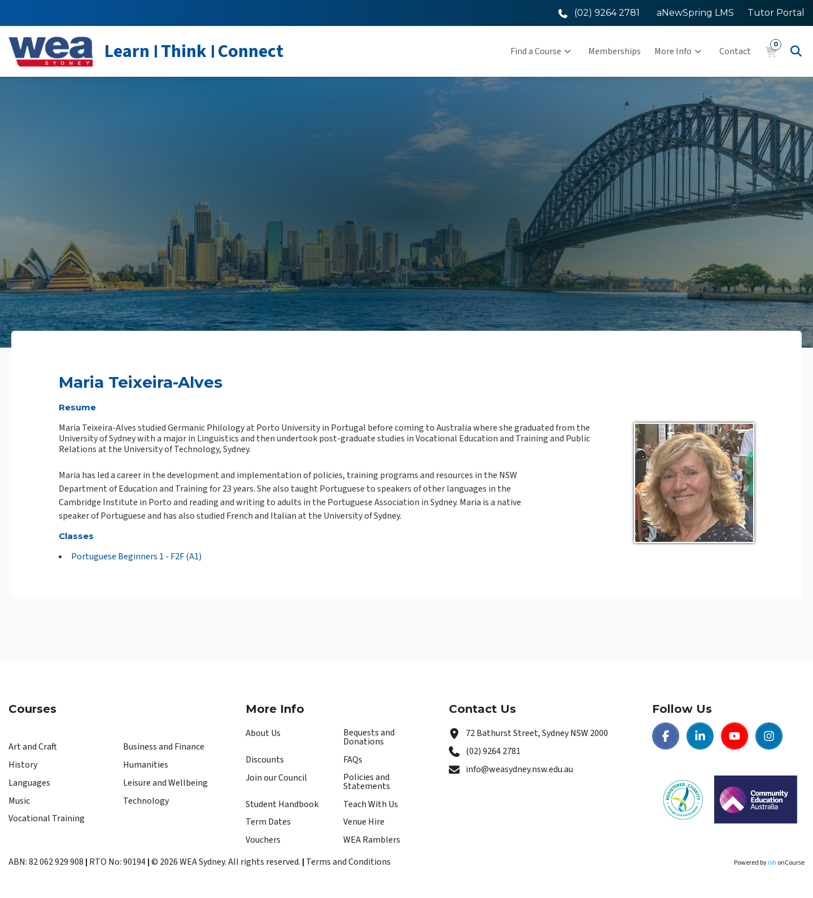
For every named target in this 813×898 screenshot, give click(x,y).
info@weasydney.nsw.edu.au (519, 769)
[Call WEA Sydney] (599, 12)
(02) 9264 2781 (493, 751)
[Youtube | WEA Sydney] (734, 736)
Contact (735, 51)
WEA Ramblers (371, 839)
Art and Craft (32, 746)
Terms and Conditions (348, 862)
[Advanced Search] (796, 51)
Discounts (265, 759)
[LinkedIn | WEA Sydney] (700, 736)
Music (19, 800)
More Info (677, 51)
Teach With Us (370, 804)
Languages (29, 782)
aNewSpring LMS (695, 12)
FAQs (352, 759)
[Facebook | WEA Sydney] (665, 736)
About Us (263, 733)
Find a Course (540, 51)
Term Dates (268, 821)
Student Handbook (282, 804)
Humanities (145, 764)
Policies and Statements (366, 782)
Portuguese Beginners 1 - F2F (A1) (136, 556)
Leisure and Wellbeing (165, 782)
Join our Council (276, 777)
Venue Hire (363, 821)
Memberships (614, 51)
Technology (146, 800)
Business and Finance (163, 746)
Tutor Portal (776, 12)
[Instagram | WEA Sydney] (769, 736)
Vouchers (263, 839)
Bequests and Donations (369, 737)
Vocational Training (46, 818)
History (22, 764)
